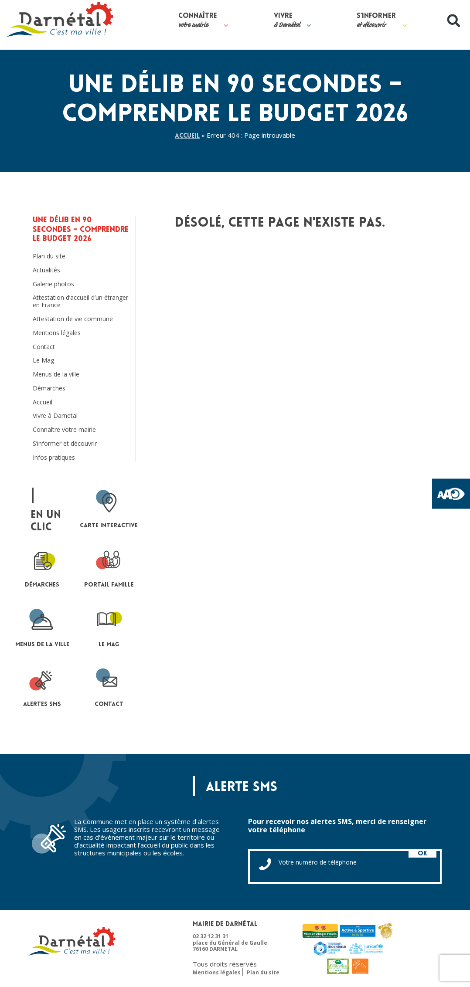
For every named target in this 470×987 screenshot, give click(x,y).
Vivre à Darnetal (55, 416)
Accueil (187, 136)
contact (109, 687)
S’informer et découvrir (65, 444)
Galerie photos (53, 284)
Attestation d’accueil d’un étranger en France (80, 302)
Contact (44, 347)
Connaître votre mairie (64, 430)
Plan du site (49, 256)
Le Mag (43, 361)
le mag (109, 627)
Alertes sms (42, 687)
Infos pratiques (54, 457)
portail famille (109, 568)
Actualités (46, 270)
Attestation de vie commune (73, 319)
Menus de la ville (56, 374)
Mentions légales (57, 333)
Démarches (49, 388)
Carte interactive (109, 508)
